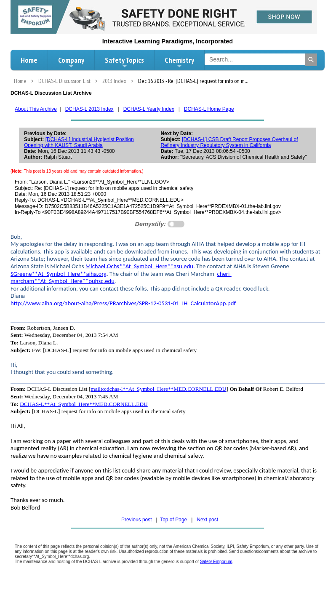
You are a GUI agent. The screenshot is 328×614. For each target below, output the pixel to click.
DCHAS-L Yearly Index (148, 109)
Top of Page (173, 520)
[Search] (311, 59)
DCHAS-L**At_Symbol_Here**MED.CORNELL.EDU (84, 404)
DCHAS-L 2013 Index (89, 109)
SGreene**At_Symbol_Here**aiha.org (59, 274)
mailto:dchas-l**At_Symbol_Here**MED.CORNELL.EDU (158, 389)
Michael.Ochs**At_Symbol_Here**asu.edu (139, 266)
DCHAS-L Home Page (209, 109)
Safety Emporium (216, 561)
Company (71, 62)
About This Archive (36, 109)
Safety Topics (124, 62)
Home (29, 60)
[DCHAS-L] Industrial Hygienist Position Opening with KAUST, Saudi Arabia (79, 142)
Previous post (136, 520)
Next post (207, 520)
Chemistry (179, 62)
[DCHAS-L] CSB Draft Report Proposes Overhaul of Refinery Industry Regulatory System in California (229, 142)
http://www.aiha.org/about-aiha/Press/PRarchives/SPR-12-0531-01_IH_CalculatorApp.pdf (123, 303)
